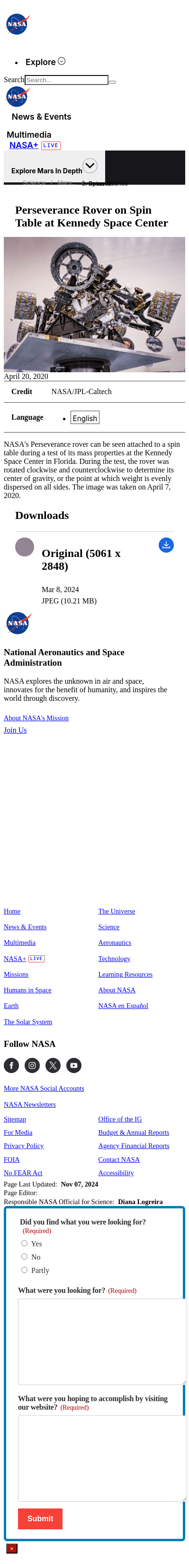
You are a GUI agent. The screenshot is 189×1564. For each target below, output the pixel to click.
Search (14, 79)
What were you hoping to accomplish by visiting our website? (93, 1402)
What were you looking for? (77, 1290)
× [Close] (12, 1548)
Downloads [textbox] (42, 515)
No (36, 1257)
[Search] (112, 82)
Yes (36, 1244)
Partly (40, 1270)
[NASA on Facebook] (11, 1065)
